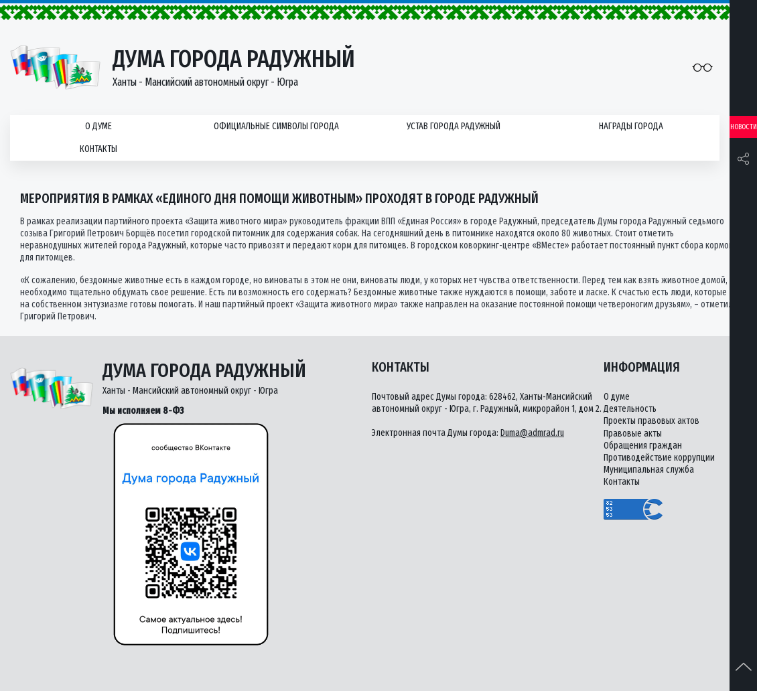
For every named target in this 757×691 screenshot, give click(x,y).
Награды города (631, 126)
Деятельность (630, 408)
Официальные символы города (276, 126)
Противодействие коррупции (659, 457)
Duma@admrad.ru (532, 433)
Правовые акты (633, 433)
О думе (98, 126)
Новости (743, 127)
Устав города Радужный (453, 126)
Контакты (98, 149)
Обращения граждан (643, 445)
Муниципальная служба (649, 469)
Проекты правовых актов (651, 421)
